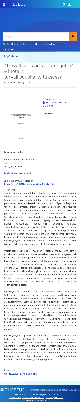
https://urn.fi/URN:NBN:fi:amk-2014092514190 (29, 184)
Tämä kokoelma (45, 44)
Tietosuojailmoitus (54, 397)
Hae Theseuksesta (14, 44)
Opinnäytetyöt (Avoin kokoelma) (21, 373)
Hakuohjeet (9, 49)
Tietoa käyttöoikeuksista (33, 397)
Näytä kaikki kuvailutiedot (17, 173)
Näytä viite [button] (11, 56)
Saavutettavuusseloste (36, 400)
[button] (64, 4)
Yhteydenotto (15, 397)
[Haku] (36, 36)
